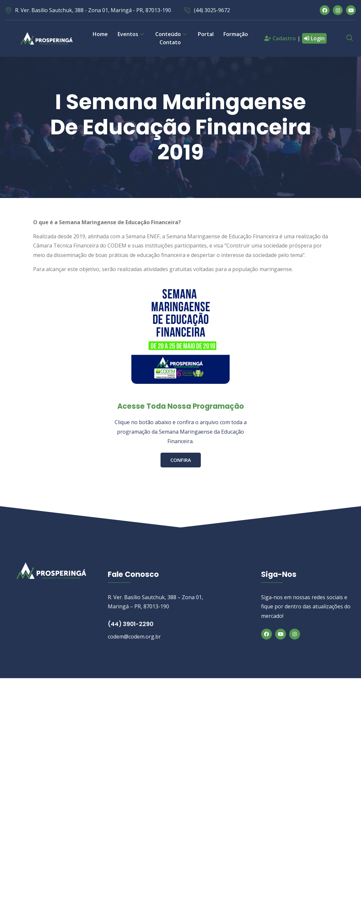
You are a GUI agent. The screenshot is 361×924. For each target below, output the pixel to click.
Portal (206, 34)
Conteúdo (171, 34)
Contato (170, 42)
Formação (235, 34)
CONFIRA (180, 459)
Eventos (131, 34)
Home (100, 34)
